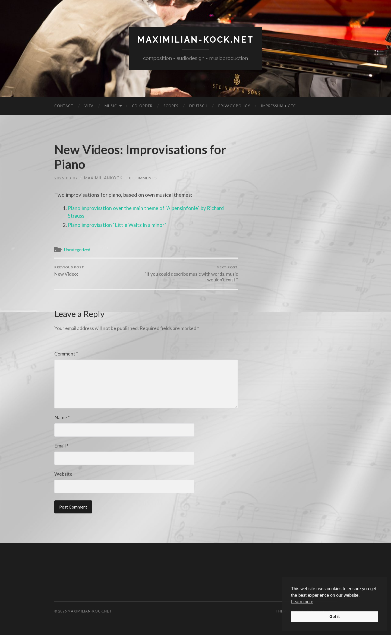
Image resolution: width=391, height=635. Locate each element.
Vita (89, 105)
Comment (66, 354)
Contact (64, 105)
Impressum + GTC (278, 105)
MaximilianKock (103, 177)
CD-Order (142, 105)
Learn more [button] (302, 601)
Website (63, 474)
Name (62, 417)
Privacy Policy (234, 105)
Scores (170, 105)
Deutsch (198, 105)
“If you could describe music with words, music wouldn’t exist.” (193, 273)
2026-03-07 (66, 177)
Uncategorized (77, 249)
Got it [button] (334, 616)
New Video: (69, 271)
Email (61, 446)
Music (111, 105)
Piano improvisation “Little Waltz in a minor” (118, 224)
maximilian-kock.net (195, 39)
